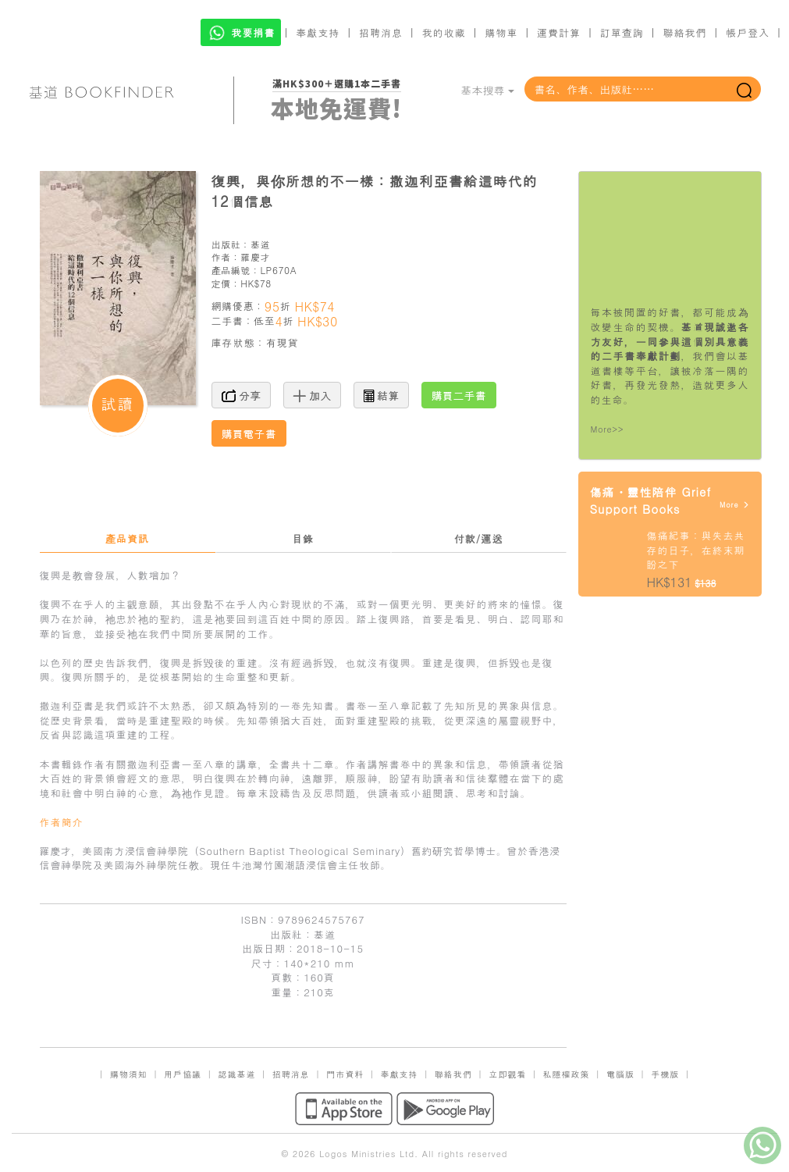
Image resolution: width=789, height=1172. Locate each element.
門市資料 (345, 1074)
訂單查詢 (622, 32)
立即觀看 (507, 1074)
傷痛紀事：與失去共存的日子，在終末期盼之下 (696, 550)
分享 (241, 395)
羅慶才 (255, 256)
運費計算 (559, 32)
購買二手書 (459, 395)
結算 (382, 395)
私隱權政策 (566, 1074)
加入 (312, 395)
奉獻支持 (317, 32)
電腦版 (620, 1074)
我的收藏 (444, 32)
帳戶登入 (747, 32)
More (735, 505)
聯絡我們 (684, 32)
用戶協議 (182, 1074)
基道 (260, 244)
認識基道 (236, 1074)
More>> (607, 429)
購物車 (501, 32)
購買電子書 (249, 433)
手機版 (665, 1074)
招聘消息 (381, 32)
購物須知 (128, 1074)
